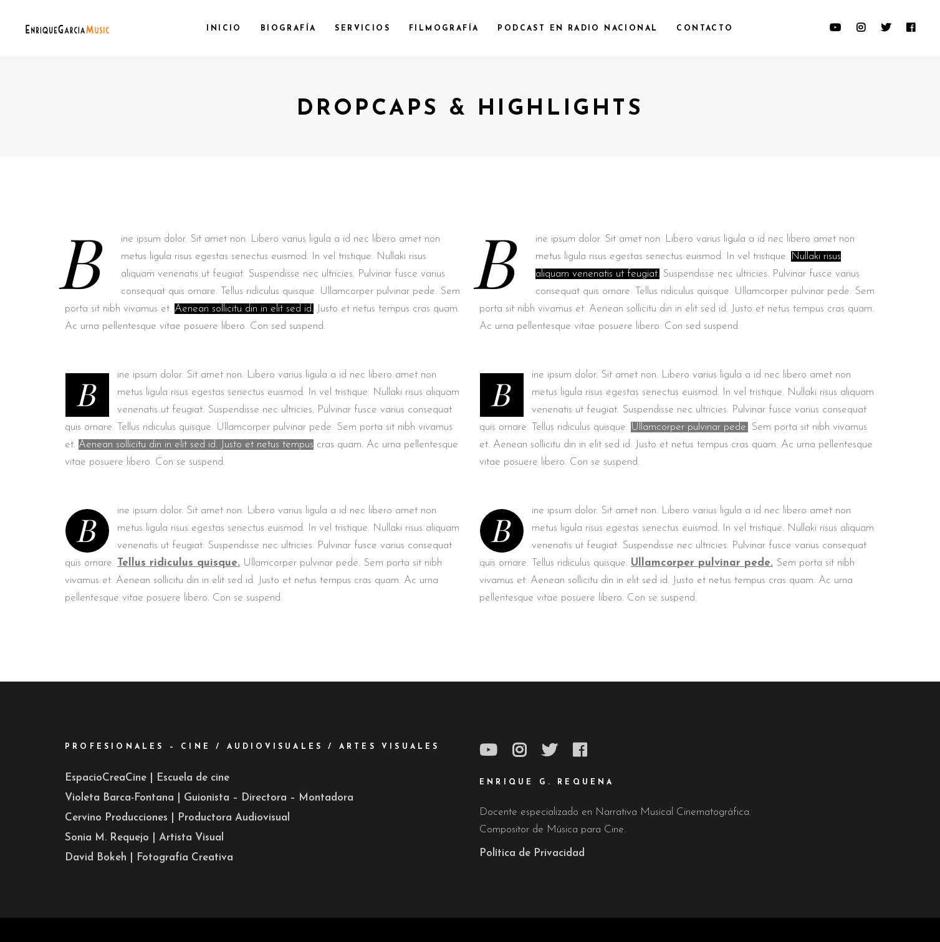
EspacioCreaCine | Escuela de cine (147, 778)
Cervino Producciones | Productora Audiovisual (177, 817)
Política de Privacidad (532, 853)
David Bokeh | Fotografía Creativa (149, 857)
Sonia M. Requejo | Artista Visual (144, 837)
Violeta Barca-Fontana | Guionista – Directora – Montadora (209, 797)
